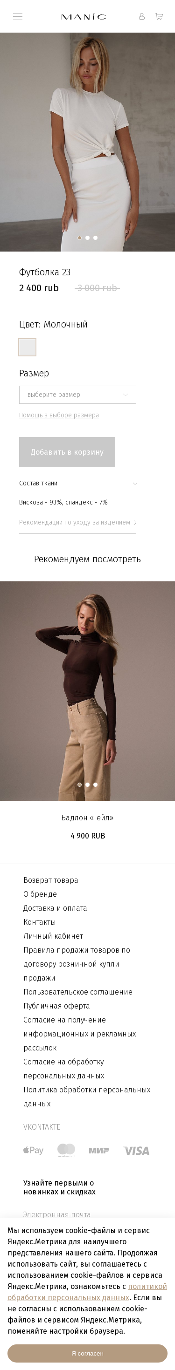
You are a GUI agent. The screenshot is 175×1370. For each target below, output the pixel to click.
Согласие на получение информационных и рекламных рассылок (79, 1034)
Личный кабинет (53, 936)
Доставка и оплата (55, 908)
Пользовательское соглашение (78, 992)
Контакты (39, 922)
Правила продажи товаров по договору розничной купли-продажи (76, 964)
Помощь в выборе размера (59, 415)
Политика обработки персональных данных (86, 1096)
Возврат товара (50, 880)
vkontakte (41, 1127)
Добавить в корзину (67, 452)
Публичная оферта (56, 1006)
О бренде (40, 894)
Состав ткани (77, 483)
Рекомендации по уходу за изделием (77, 522)
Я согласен (87, 1353)
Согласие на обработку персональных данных (63, 1068)
